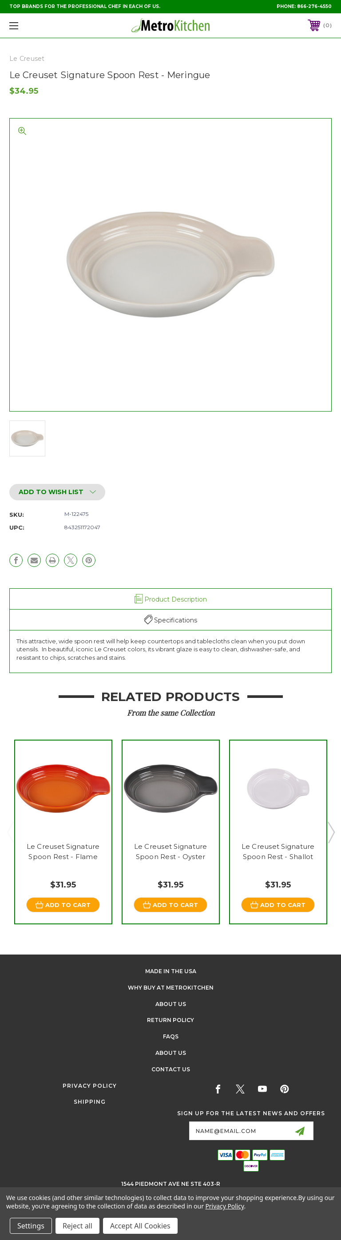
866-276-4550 (314, 6)
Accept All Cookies (140, 1226)
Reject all (77, 1226)
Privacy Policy (90, 1085)
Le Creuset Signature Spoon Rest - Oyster (170, 851)
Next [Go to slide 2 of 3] (330, 832)
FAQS (170, 1037)
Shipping (90, 1102)
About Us (170, 1004)
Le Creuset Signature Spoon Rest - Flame (63, 851)
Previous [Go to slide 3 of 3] (10, 832)
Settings (30, 1226)
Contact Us (170, 1069)
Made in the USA (170, 971)
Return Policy (170, 1020)
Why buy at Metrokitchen (171, 987)
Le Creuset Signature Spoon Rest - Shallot (278, 851)
